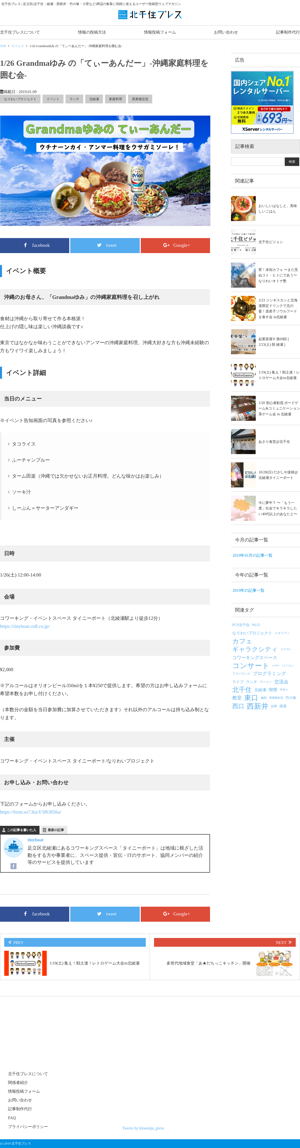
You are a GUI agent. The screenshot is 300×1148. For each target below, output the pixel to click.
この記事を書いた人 (21, 830)
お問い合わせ (226, 32)
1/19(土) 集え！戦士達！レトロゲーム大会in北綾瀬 (279, 375)
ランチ (74, 99)
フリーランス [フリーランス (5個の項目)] (241, 673)
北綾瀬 (94, 99)
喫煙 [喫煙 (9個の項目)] (273, 689)
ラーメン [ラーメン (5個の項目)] (266, 682)
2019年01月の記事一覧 (252, 555)
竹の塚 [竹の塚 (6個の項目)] (291, 698)
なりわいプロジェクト (20, 99)
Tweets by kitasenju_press (143, 1128)
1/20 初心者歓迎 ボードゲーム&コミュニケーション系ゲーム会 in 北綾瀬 (279, 408)
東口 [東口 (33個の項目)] (251, 698)
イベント (17, 46)
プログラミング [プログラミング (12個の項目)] (269, 673)
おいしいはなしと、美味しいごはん (277, 208)
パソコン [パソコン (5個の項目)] (288, 665)
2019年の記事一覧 (248, 590)
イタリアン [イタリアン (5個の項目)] (282, 633)
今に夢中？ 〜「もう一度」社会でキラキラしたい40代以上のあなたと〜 (277, 508)
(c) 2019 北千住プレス (15, 1143)
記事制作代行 (288, 32)
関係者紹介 (18, 1082)
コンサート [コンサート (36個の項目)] (251, 665)
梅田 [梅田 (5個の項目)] (264, 698)
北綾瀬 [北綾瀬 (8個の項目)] (260, 690)
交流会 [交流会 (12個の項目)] (281, 681)
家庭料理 (115, 99)
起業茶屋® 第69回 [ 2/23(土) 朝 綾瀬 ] (273, 341)
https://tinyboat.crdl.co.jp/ (25, 626)
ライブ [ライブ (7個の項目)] (238, 682)
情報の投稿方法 (92, 32)
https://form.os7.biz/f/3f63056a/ (30, 812)
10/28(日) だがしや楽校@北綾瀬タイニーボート (278, 475)
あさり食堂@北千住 (274, 442)
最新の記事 (56, 830)
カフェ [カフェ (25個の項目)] (242, 641)
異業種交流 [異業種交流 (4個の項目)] (276, 697)
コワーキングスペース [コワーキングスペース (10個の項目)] (254, 657)
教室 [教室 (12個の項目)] (237, 697)
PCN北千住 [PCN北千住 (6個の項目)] (241, 625)
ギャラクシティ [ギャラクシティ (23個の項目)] (255, 649)
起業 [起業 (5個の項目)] (274, 706)
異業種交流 (140, 99)
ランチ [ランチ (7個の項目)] (251, 682)
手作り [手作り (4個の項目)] (284, 689)
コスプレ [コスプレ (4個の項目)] (285, 649)
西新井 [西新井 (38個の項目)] (257, 706)
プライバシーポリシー (28, 1126)
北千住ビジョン (270, 242)
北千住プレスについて (20, 32)
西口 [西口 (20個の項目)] (238, 706)
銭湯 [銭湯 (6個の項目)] (283, 706)
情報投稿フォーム (160, 32)
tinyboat (36, 839)
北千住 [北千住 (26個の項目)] (242, 690)
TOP (3, 46)
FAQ (12, 1118)
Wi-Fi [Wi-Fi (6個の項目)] (256, 625)
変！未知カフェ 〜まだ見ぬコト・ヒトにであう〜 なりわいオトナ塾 (278, 275)
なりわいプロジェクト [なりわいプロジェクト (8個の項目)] (252, 633)
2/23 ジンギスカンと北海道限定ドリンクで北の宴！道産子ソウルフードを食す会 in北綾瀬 (277, 308)
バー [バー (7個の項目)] (276, 666)
